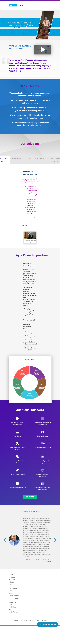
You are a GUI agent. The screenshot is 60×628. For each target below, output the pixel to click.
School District (14, 596)
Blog (10, 604)
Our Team (12, 579)
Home (11, 593)
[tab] (17, 158)
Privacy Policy (13, 598)
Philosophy (12, 582)
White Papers (13, 612)
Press (11, 584)
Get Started (30, 497)
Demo (11, 591)
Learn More (24, 226)
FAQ (10, 609)
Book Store (12, 607)
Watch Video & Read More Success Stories (20, 47)
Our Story (12, 577)
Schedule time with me (47, 624)
